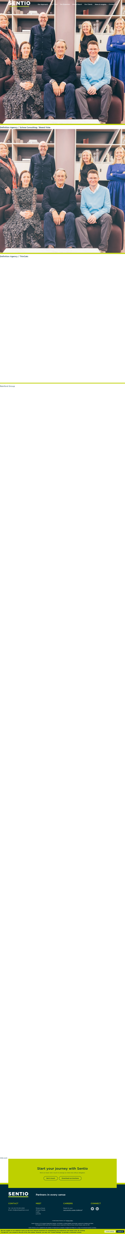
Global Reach (77, 4)
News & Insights (100, 4)
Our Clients (88, 4)
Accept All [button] (120, 1231)
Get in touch (50, 1178)
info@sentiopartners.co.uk (20, 1210)
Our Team (53, 4)
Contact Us (113, 4)
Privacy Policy (69, 1220)
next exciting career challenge (72, 1210)
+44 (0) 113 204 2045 (18, 1208)
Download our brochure (70, 1178)
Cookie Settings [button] (110, 1231)
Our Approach (43, 4)
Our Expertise (65, 4)
